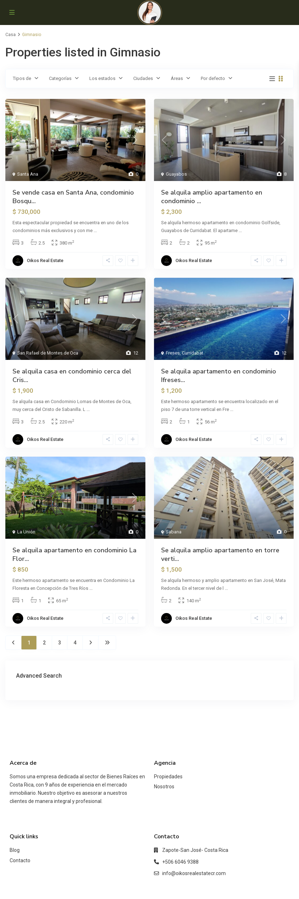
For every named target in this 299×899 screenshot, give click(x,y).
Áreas (177, 78)
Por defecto (213, 78)
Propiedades (168, 776)
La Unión (26, 531)
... (95, 230)
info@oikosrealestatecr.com (194, 873)
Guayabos (176, 174)
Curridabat (192, 353)
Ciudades (143, 78)
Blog (15, 850)
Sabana (173, 531)
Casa (10, 34)
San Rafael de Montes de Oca (47, 353)
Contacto (20, 860)
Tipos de (22, 78)
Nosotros (164, 786)
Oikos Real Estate (45, 260)
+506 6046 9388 (180, 862)
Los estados (102, 78)
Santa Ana (27, 174)
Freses (173, 353)
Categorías (60, 78)
